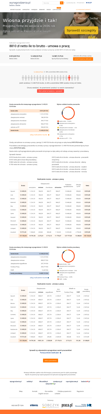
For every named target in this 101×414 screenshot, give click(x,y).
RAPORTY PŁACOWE (15, 9)
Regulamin (80, 391)
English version (44, 394)
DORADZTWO (26, 9)
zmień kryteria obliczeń (83, 59)
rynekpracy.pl (57, 381)
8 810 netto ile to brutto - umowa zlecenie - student (69, 167)
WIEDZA (49, 9)
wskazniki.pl (50, 384)
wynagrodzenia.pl (15, 381)
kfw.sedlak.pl (43, 381)
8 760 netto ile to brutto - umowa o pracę (23, 164)
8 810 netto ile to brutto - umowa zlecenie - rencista (69, 172)
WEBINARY (42, 9)
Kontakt (80, 3)
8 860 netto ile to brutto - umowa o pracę (23, 162)
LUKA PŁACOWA (57, 9)
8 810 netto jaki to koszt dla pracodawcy (22, 160)
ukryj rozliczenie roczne (38, 135)
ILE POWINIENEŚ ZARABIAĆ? (83, 9)
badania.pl (85, 381)
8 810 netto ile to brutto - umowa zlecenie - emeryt (69, 169)
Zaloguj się (70, 3)
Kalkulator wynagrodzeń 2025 (19, 43)
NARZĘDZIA (34, 9)
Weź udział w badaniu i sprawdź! (50, 91)
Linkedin (57, 394)
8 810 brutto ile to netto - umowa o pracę (23, 157)
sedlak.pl (29, 381)
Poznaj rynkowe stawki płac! (49, 353)
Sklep (89, 3)
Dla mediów (49, 391)
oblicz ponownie (50, 360)
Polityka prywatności (64, 391)
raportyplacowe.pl (72, 381)
